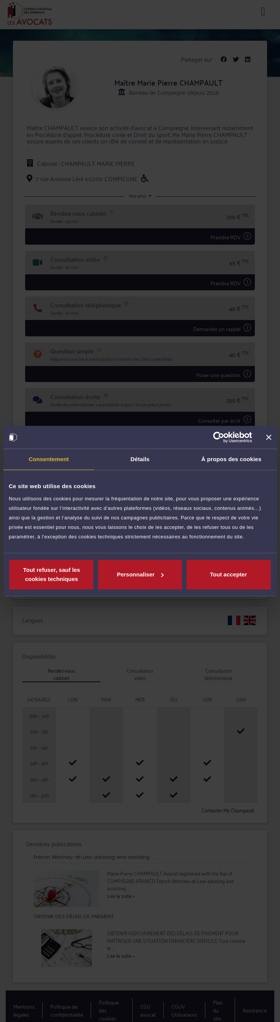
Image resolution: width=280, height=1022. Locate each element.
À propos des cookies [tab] (231, 459)
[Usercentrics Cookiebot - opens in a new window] (218, 437)
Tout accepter (228, 574)
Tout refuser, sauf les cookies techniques (51, 574)
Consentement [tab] (49, 459)
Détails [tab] (140, 459)
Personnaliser (140, 574)
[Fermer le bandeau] (268, 437)
